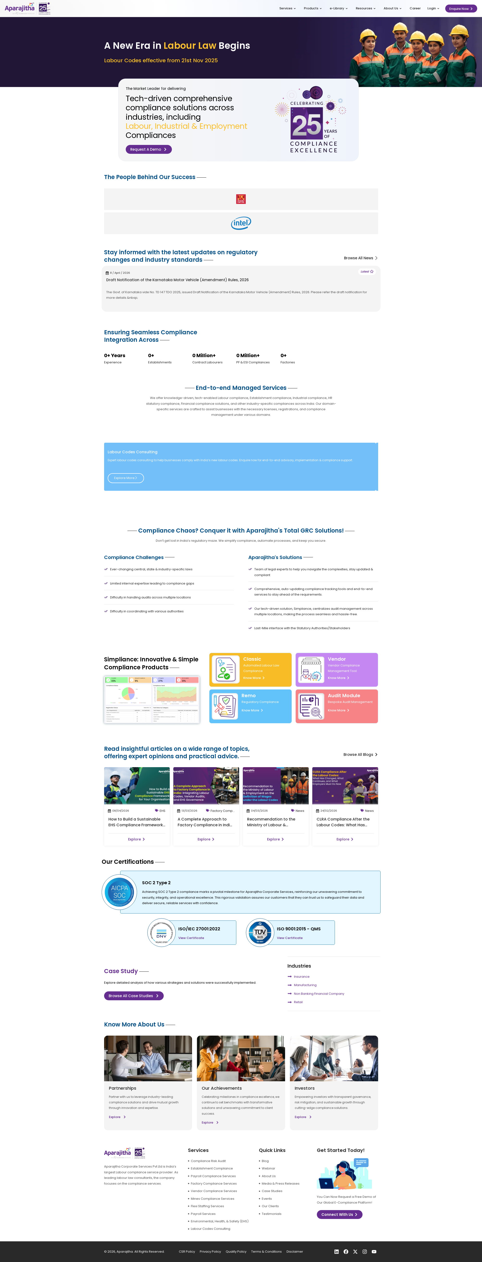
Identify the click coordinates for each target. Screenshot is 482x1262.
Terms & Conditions (266, 1251)
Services (287, 8)
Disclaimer (295, 1251)
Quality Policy (236, 1251)
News (300, 810)
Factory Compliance (226, 810)
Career (415, 8)
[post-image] (137, 785)
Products (313, 8)
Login (433, 8)
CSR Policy (187, 1251)
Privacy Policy (210, 1251)
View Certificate (191, 938)
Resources (366, 8)
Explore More (126, 478)
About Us (392, 8)
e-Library (339, 8)
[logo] (27, 8)
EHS (162, 810)
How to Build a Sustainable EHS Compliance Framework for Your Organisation (135, 824)
